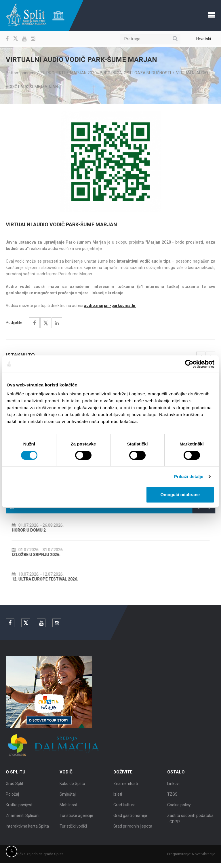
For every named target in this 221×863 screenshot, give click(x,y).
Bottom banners (20, 73)
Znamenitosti (125, 786)
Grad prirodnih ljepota (132, 828)
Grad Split (14, 786)
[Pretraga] (150, 39)
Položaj (12, 796)
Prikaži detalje (188, 476)
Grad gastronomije (130, 817)
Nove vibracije (206, 854)
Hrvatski (203, 39)
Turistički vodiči (73, 828)
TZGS (172, 796)
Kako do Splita (72, 786)
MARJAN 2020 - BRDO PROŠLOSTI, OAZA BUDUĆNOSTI (120, 73)
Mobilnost (68, 807)
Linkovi (173, 786)
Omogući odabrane (180, 494)
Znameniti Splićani (22, 817)
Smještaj (68, 796)
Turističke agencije (76, 817)
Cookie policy (179, 807)
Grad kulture (124, 807)
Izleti (117, 796)
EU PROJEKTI (53, 73)
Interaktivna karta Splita (27, 828)
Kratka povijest (19, 807)
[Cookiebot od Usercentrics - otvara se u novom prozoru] (189, 364)
